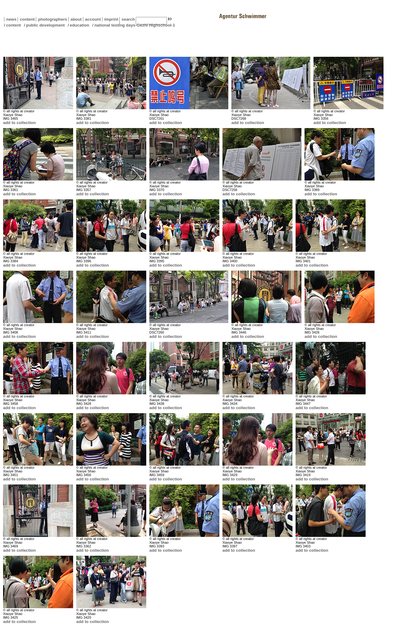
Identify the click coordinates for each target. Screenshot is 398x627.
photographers (52, 19)
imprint (111, 19)
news (11, 19)
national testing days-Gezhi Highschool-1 (134, 25)
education (79, 25)
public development (45, 25)
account (92, 19)
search (128, 19)
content (26, 19)
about (75, 19)
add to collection (19, 122)
